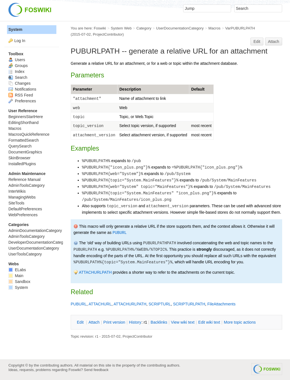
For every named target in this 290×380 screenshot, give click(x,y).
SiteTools (16, 203)
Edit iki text (209, 322)
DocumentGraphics (25, 152)
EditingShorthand (23, 122)
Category (143, 28)
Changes (19, 83)
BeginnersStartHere (25, 116)
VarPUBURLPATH (240, 28)
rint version (114, 322)
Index (16, 71)
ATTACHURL (100, 304)
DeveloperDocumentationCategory (38, 242)
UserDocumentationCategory (180, 28)
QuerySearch (19, 146)
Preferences (22, 101)
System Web (121, 28)
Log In (19, 40)
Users (16, 59)
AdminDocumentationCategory (35, 230)
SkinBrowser (19, 158)
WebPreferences (23, 215)
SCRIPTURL (160, 304)
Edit (257, 41)
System (15, 29)
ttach (94, 322)
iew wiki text (183, 322)
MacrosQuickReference (28, 134)
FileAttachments (221, 304)
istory (135, 322)
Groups (18, 65)
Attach (273, 41)
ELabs (17, 270)
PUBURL (119, 233)
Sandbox (19, 281)
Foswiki (100, 28)
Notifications (22, 89)
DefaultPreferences (25, 209)
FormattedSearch (23, 140)
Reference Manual (24, 179)
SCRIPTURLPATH (189, 304)
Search (17, 77)
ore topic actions (240, 322)
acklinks (159, 322)
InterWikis (17, 191)
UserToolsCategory (25, 254)
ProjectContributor (108, 34)
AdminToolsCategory (26, 185)
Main (15, 275)
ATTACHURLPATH (95, 272)
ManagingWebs (22, 197)
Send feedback (96, 370)
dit (81, 322)
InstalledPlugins (22, 164)
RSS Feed (20, 95)
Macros (214, 28)
